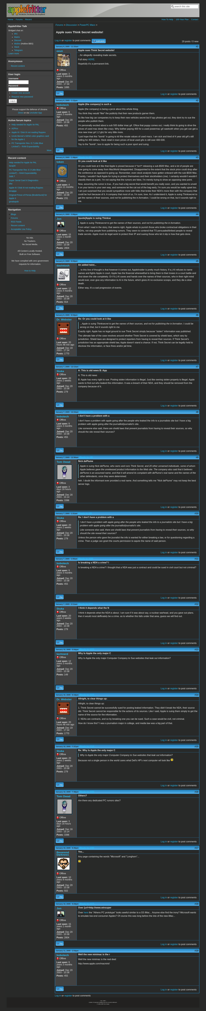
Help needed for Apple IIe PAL (25, 124)
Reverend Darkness (63, 853)
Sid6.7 (12, 176)
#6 (197, 315)
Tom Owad (63, 461)
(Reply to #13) (86, 695)
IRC (16, 34)
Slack (16, 47)
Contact (194, 19)
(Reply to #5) (85, 315)
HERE (91, 59)
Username (14, 78)
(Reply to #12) (86, 649)
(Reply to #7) (86, 412)
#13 (196, 649)
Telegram (18, 50)
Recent (28, 19)
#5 (197, 261)
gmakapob (14, 201)
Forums (19, 19)
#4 (197, 214)
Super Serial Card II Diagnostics (23, 180)
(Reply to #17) (86, 904)
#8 (197, 412)
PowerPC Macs (87, 25)
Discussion (71, 25)
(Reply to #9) (85, 513)
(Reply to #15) (86, 792)
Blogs (13, 214)
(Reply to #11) (85, 604)
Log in (58, 40)
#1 (197, 46)
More (49, 150)
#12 (196, 604)
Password (14, 86)
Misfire (17, 43)
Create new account (21, 93)
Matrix (17, 37)
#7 (197, 367)
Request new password (22, 97)
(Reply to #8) (86, 457)
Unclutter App (36, 113)
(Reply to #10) (85, 559)
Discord (17, 40)
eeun (60, 51)
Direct (20, 113)
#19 (196, 950)
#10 (196, 513)
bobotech (63, 104)
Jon (59, 218)
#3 (197, 157)
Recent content (18, 66)
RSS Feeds (16, 222)
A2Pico (15, 128)
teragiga (12, 191)
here (86, 912)
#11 (196, 559)
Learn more (13, 53)
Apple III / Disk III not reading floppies (29, 132)
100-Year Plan (182, 19)
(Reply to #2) (85, 157)
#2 (197, 100)
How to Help (29, 271)
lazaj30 (12, 166)
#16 (196, 792)
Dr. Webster (64, 319)
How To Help (167, 19)
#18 (196, 904)
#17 (196, 848)
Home (10, 19)
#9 (197, 457)
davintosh (63, 265)
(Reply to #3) (85, 214)
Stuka (60, 371)
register (68, 40)
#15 (196, 746)
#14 (196, 695)
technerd (62, 653)
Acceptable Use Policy (21, 229)
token (60, 161)
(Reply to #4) (85, 261)
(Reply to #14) (86, 746)
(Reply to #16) (86, 848)
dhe (10, 184)
